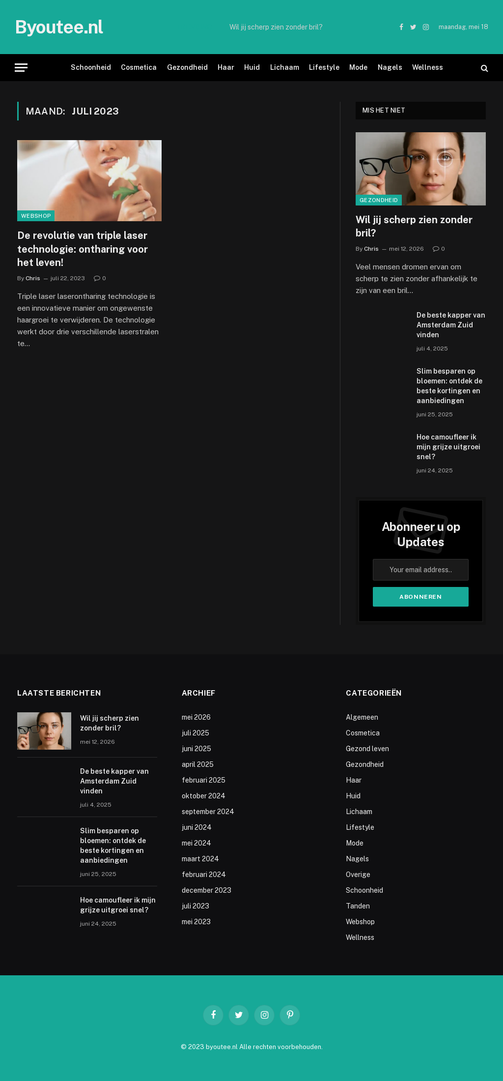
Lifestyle (324, 67)
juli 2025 (195, 733)
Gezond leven (367, 749)
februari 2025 (203, 780)
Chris (33, 278)
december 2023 (206, 890)
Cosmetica (139, 67)
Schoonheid (91, 67)
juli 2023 (195, 906)
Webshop (36, 216)
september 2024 (208, 812)
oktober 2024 (203, 796)
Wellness (427, 67)
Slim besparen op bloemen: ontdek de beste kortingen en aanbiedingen (449, 386)
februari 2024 (204, 874)
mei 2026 (196, 717)
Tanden (358, 906)
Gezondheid (187, 67)
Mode (358, 67)
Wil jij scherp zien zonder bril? (276, 27)
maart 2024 (200, 859)
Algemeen (362, 717)
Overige (358, 874)
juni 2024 (197, 827)
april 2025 (198, 764)
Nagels (390, 67)
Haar (226, 67)
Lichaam (284, 67)
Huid (252, 67)
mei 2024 (196, 843)
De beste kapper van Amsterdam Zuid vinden (451, 325)
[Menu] (21, 68)
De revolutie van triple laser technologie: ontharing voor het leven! (82, 249)
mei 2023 (196, 922)
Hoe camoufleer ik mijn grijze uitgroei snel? (448, 447)
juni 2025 (196, 749)
